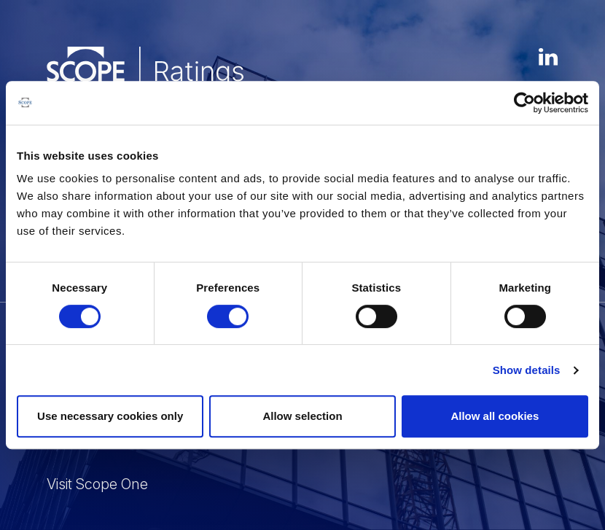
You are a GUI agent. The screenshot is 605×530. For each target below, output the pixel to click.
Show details (527, 370)
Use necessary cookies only (110, 416)
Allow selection (302, 416)
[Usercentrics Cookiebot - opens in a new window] (524, 103)
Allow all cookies (494, 416)
